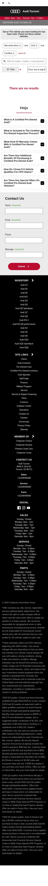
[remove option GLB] (34, 44)
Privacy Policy (24, 424)
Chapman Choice (24, 439)
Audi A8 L (24, 295)
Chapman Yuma (24, 451)
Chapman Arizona (24, 443)
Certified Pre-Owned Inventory (24, 369)
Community (24, 420)
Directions (24, 408)
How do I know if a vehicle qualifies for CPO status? (24, 168)
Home (24, 357)
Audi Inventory (24, 361)
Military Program (24, 385)
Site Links (22, 353)
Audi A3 (24, 283)
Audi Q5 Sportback (24, 306)
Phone (8, 233)
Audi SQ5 (24, 338)
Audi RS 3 (24, 318)
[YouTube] (28, 506)
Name (13, 203)
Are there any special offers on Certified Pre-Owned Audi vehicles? (24, 181)
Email (13, 218)
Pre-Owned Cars (24, 365)
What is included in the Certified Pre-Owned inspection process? (24, 131)
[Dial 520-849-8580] (9, 3)
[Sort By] (36, 68)
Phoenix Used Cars (24, 447)
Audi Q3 (24, 299)
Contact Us (24, 412)
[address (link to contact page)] (3, 3)
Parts (24, 396)
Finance (24, 381)
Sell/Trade (24, 377)
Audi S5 (24, 330)
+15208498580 (24, 476)
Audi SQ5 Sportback (24, 342)
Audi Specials (24, 373)
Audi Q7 (24, 310)
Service (24, 388)
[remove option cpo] (10, 52)
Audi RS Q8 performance (24, 322)
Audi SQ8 (24, 346)
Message (15, 247)
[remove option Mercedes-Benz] (13, 44)
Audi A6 (24, 291)
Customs (24, 400)
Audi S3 (24, 326)
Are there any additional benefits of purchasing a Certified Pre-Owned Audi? (24, 155)
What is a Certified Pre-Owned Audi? (24, 119)
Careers (24, 416)
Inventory (22, 278)
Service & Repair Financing (24, 392)
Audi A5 (24, 287)
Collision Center (24, 404)
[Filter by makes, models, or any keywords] (24, 60)
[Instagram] (24, 506)
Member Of (22, 435)
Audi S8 (24, 334)
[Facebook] (19, 506)
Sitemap (24, 428)
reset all (23, 52)
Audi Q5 (24, 303)
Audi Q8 (24, 314)
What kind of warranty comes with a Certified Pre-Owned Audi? (24, 142)
